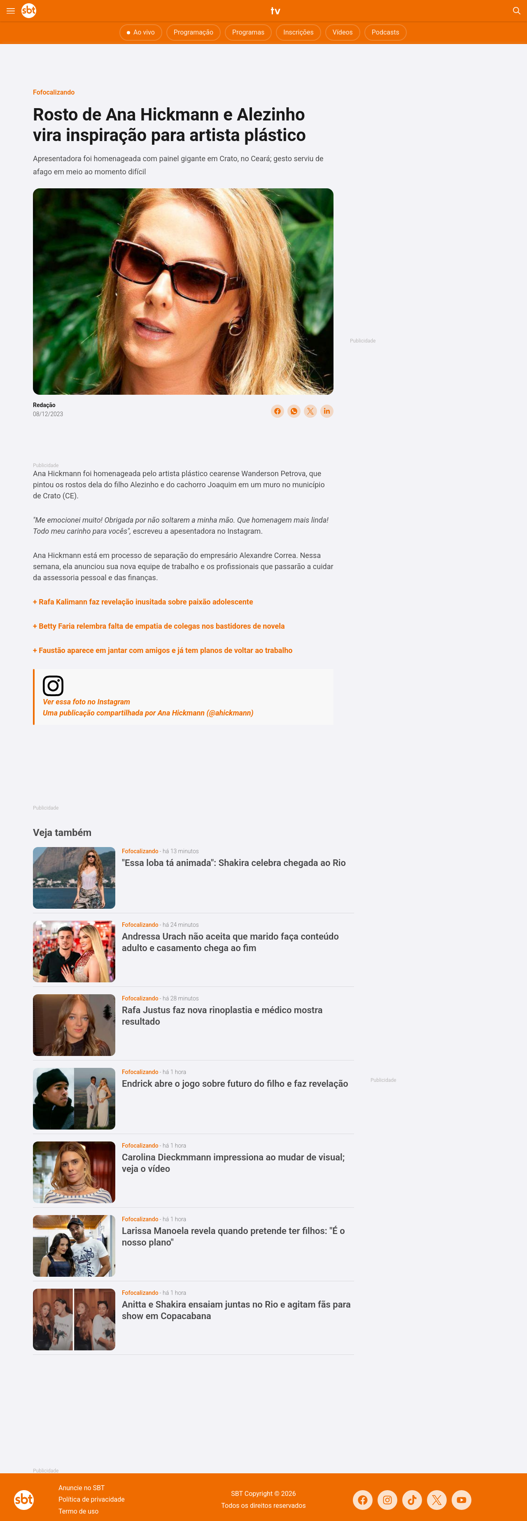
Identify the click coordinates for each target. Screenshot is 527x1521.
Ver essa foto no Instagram (86, 701)
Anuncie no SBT (81, 1488)
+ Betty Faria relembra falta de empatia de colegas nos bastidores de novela (159, 626)
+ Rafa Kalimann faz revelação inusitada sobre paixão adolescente (143, 601)
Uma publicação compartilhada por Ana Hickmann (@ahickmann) (148, 712)
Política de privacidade (91, 1499)
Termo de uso (78, 1511)
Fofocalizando (54, 92)
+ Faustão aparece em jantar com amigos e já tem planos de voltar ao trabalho (162, 650)
